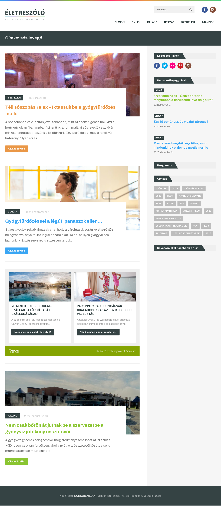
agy (195, 226)
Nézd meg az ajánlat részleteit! (34, 333)
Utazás (169, 22)
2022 (158, 196)
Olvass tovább (18, 149)
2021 (158, 203)
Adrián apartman (166, 211)
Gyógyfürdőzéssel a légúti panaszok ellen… (56, 222)
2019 (175, 188)
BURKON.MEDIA (85, 498)
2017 (208, 233)
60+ (182, 203)
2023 (208, 211)
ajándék (161, 188)
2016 (170, 196)
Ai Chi (170, 203)
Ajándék (208, 22)
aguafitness (191, 211)
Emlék (136, 22)
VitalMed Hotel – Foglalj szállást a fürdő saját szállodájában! (31, 311)
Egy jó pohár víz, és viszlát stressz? (181, 121)
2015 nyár (161, 233)
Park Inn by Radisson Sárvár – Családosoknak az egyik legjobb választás (104, 311)
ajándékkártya (193, 188)
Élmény (120, 22)
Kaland (152, 22)
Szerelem (188, 22)
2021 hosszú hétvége (186, 233)
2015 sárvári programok (171, 226)
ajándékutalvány (190, 196)
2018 (206, 226)
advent (194, 203)
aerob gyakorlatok (168, 218)
